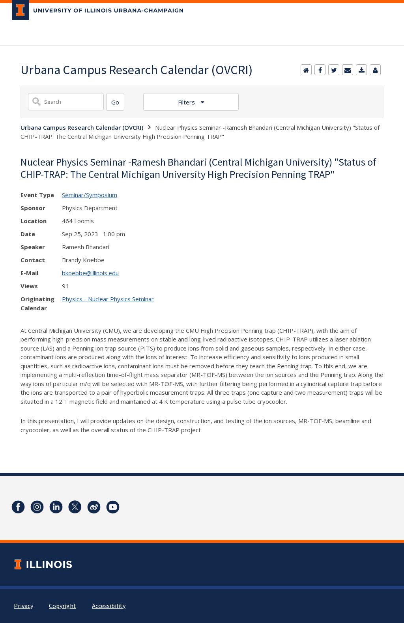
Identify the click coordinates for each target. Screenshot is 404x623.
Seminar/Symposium (89, 195)
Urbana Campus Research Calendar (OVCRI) (82, 127)
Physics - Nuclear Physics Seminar (108, 299)
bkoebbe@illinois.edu (90, 273)
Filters (187, 102)
